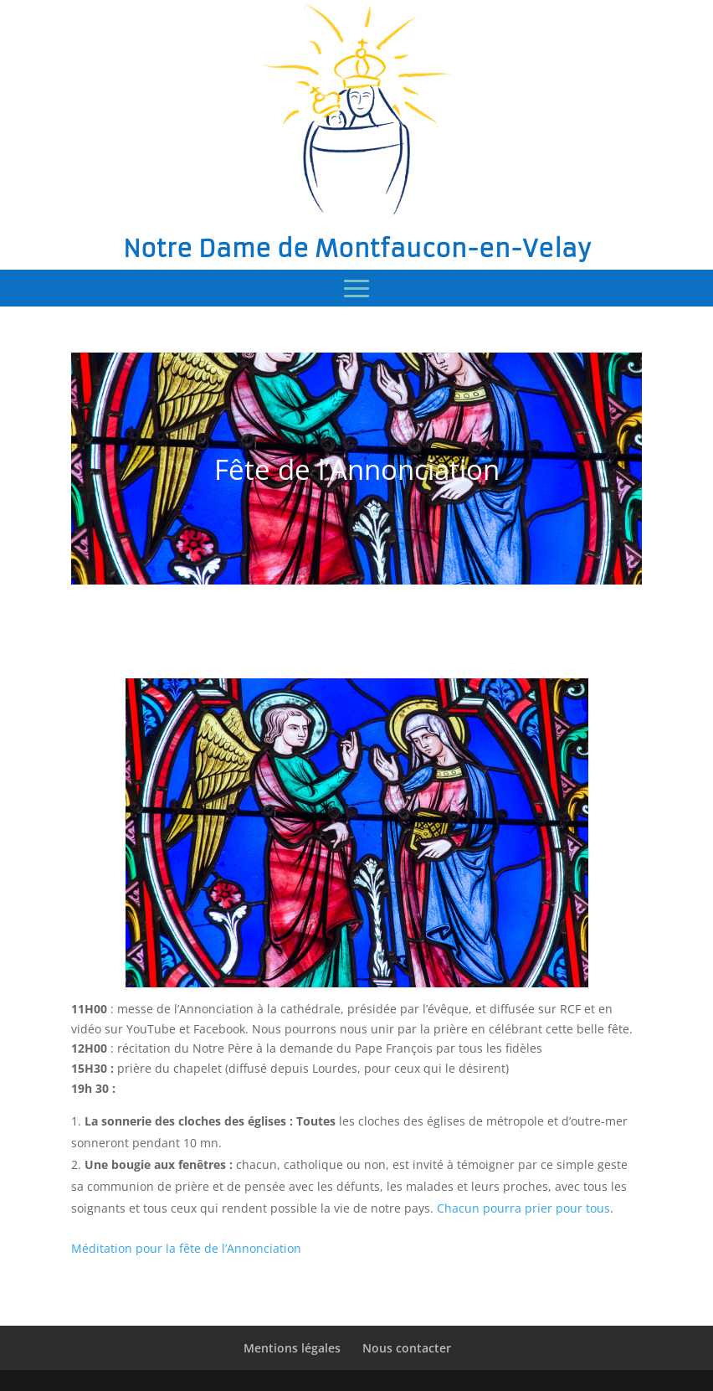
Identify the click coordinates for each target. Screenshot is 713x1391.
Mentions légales (292, 1348)
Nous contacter (406, 1348)
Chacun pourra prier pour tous (523, 1208)
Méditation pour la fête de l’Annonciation (186, 1248)
